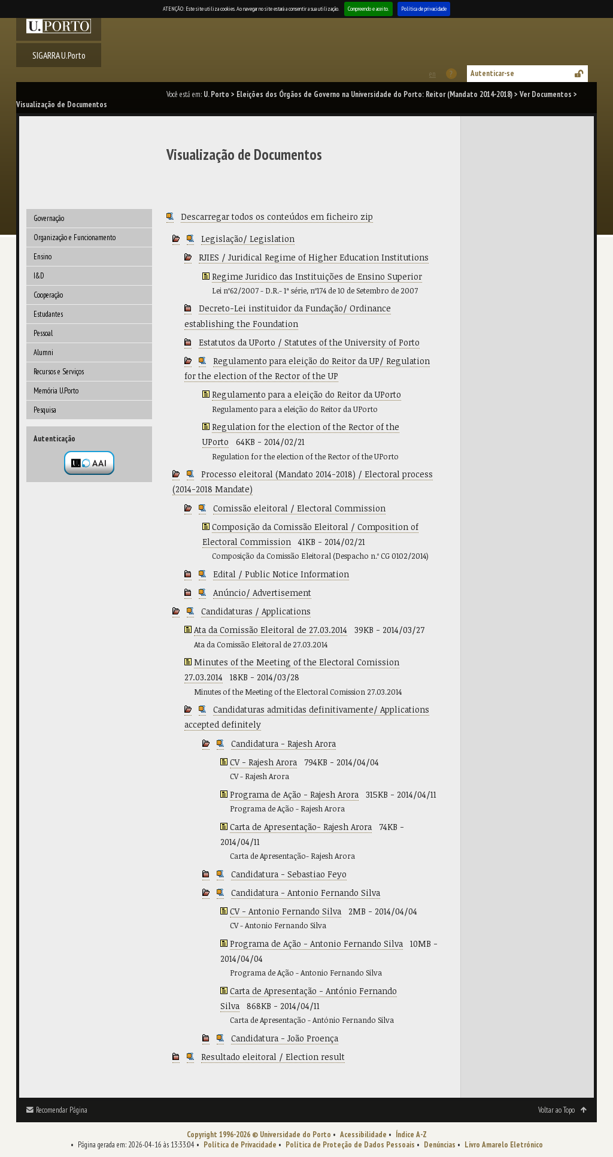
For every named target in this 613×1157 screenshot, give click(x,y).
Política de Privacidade (240, 1145)
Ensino (42, 257)
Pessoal (43, 333)
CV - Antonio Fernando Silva (285, 911)
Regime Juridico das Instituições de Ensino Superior (317, 276)
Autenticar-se (492, 73)
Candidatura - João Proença (284, 1038)
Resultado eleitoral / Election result (273, 1056)
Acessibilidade (363, 1134)
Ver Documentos (546, 94)
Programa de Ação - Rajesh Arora (294, 794)
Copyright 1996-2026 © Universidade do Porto (259, 1134)
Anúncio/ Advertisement (262, 592)
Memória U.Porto (56, 391)
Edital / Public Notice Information (281, 574)
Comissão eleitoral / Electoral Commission (299, 508)
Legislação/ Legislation (248, 238)
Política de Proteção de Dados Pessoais (350, 1145)
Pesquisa (45, 410)
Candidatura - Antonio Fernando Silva (305, 892)
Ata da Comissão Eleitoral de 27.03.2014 (270, 629)
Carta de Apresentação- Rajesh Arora (301, 826)
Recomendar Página (61, 1110)
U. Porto (216, 94)
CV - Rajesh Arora (263, 762)
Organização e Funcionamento (75, 237)
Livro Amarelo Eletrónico (504, 1145)
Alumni (43, 352)
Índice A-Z (411, 1134)
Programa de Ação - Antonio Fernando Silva (316, 943)
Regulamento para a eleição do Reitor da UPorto (306, 394)
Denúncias (440, 1145)
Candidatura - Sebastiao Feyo (289, 874)
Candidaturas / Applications (256, 611)
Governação (49, 218)
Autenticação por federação (89, 463)
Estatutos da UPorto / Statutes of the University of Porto (309, 342)
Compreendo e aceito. (368, 9)
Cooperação (48, 295)
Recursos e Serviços (59, 372)
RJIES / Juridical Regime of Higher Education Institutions (314, 257)
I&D (39, 276)
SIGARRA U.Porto (59, 55)
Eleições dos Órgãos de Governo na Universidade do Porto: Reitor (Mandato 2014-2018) (374, 94)
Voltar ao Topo (556, 1110)
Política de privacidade (424, 9)
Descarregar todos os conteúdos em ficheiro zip (277, 216)
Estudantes (48, 314)
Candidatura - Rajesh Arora (283, 743)
